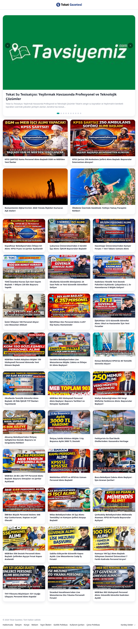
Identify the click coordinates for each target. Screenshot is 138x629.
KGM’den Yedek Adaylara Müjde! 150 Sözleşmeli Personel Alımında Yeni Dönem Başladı (23, 362)
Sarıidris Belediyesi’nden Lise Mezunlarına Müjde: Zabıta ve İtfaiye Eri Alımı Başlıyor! (68, 362)
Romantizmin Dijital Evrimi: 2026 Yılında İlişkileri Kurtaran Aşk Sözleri (34, 209)
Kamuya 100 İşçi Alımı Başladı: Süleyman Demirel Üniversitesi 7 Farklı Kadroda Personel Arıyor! (111, 556)
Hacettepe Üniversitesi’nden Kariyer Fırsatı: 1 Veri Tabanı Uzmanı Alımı (113, 247)
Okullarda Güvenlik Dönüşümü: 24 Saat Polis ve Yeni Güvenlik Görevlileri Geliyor (68, 284)
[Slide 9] (78, 113)
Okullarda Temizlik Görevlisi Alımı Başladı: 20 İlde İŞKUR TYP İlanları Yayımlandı (21, 401)
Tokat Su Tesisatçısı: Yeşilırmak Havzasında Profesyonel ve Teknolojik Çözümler (61, 96)
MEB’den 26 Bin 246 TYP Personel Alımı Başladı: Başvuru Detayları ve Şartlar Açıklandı (24, 478)
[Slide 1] (58, 113)
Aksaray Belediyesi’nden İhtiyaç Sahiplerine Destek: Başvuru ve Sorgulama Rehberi (21, 440)
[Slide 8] (75, 113)
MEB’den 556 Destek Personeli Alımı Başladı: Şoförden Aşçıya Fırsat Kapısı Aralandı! (23, 556)
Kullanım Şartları (77, 624)
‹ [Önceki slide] (7, 45)
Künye (26, 624)
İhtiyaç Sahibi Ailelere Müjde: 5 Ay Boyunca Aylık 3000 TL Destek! (67, 439)
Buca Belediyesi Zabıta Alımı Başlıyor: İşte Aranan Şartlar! (113, 478)
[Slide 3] (63, 113)
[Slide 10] (80, 113)
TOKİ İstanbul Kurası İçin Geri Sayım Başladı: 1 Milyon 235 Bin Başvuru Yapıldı (23, 284)
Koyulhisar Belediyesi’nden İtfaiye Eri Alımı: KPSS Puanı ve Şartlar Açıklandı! (24, 247)
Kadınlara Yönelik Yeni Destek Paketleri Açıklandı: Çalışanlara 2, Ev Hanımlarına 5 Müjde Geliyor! (113, 284)
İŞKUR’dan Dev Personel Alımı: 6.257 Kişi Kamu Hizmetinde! (68, 323)
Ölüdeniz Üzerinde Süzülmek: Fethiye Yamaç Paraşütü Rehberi (99, 209)
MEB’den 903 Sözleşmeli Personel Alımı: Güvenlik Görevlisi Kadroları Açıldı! (112, 595)
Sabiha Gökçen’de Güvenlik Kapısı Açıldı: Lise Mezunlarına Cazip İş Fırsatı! (66, 556)
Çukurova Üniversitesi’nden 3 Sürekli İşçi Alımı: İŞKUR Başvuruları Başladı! (68, 247)
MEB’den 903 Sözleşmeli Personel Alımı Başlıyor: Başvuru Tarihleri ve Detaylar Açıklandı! (67, 401)
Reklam (35, 624)
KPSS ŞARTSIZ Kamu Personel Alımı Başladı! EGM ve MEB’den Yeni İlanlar (35, 160)
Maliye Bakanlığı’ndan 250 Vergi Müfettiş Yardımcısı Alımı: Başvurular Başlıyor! (113, 401)
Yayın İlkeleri (45, 624)
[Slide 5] (68, 113)
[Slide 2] (61, 113)
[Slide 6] (71, 113)
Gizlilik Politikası (61, 624)
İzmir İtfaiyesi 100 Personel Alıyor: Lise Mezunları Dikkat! (22, 323)
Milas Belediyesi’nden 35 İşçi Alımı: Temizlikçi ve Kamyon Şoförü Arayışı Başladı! (68, 517)
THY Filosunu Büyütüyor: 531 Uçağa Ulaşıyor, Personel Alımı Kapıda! (22, 595)
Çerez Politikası (93, 624)
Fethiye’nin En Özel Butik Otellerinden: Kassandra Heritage (111, 439)
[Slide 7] (73, 113)
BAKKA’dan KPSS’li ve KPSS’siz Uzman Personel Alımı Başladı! (68, 478)
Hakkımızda (8, 624)
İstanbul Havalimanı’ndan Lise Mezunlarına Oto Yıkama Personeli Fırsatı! (67, 595)
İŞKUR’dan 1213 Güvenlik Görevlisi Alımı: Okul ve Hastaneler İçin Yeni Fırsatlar (112, 323)
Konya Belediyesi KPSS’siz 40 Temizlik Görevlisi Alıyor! (113, 362)
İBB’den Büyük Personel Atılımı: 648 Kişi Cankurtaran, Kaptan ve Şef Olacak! (22, 517)
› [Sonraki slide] (130, 45)
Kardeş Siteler (127, 624)
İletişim (18, 624)
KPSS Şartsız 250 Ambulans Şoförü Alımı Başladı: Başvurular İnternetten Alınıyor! (102, 160)
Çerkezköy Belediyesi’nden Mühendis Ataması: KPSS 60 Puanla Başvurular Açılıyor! (113, 517)
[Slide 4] (66, 113)
